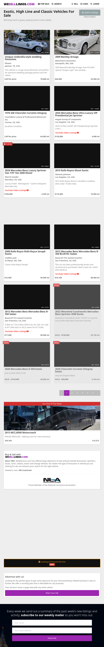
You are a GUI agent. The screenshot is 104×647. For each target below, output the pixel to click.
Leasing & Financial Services (52, 563)
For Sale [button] (43, 4)
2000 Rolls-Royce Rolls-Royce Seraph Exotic (25, 253)
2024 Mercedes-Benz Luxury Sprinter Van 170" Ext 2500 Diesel (25, 171)
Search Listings (90, 12)
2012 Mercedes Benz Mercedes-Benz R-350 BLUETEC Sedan (77, 253)
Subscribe (52, 638)
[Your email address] (52, 630)
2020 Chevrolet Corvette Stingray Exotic (74, 370)
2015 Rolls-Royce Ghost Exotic (72, 170)
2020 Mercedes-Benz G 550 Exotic (23, 369)
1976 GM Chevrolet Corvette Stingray (26, 112)
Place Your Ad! (52, 593)
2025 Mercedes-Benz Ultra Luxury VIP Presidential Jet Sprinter (76, 114)
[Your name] (52, 623)
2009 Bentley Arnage (67, 56)
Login (94, 4)
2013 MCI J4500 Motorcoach (20, 432)
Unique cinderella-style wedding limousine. (23, 58)
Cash (84, 4)
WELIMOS (19, 4)
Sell (74, 4)
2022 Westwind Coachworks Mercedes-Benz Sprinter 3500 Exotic (77, 313)
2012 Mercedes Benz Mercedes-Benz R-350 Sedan (26, 313)
